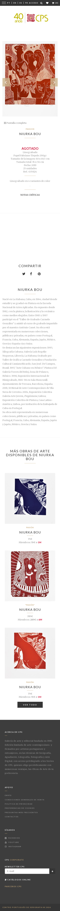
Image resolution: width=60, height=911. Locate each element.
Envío (8, 795)
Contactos (12, 817)
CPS (14, 860)
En (14, 3)
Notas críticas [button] (30, 194)
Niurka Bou (30, 134)
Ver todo (30, 705)
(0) (55, 3)
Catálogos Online (18, 880)
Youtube (12, 842)
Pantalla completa (15, 122)
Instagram (13, 846)
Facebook (12, 838)
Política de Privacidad (19, 804)
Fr (26, 3)
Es (21, 3)
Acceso (33, 3)
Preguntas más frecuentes (21, 812)
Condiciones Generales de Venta (24, 800)
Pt (8, 3)
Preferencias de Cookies (20, 808)
